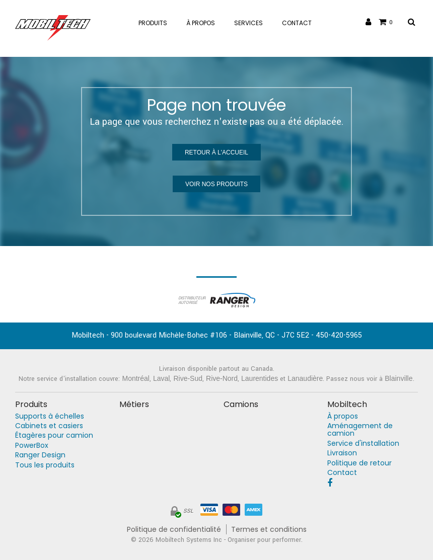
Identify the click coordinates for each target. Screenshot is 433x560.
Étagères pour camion (54, 435)
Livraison (342, 453)
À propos (342, 416)
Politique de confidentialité (174, 529)
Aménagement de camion (360, 429)
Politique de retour (359, 463)
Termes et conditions (269, 529)
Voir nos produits (216, 184)
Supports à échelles (49, 416)
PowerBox (31, 445)
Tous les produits (45, 465)
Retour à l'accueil (216, 152)
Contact (342, 472)
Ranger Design (40, 455)
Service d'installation (363, 443)
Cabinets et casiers (49, 426)
